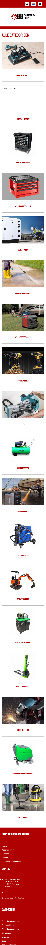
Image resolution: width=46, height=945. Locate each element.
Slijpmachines (23, 730)
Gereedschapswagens (23, 162)
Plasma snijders (23, 512)
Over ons (5, 854)
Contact (5, 858)
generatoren (23, 250)
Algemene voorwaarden (11, 862)
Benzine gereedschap (23, 337)
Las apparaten (23, 555)
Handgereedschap (23, 119)
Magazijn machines (23, 686)
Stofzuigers (23, 817)
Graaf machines (23, 599)
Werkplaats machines (23, 643)
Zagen (23, 424)
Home (4, 846)
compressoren (23, 468)
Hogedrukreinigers (23, 293)
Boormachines (23, 381)
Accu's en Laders (23, 75)
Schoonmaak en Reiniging (23, 774)
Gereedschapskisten (23, 206)
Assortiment (7, 850)
